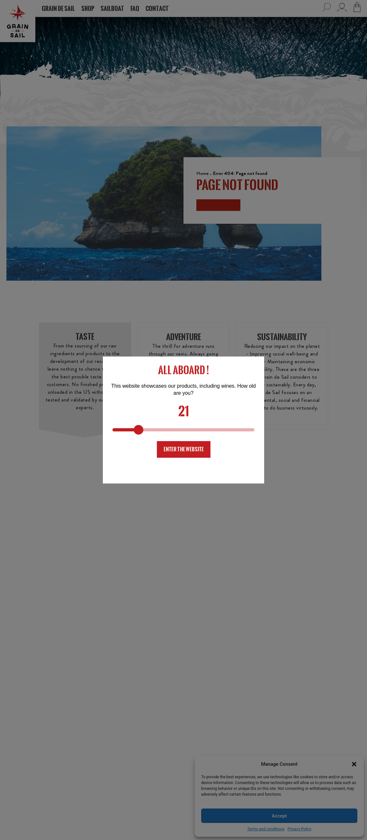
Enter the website (184, 449)
